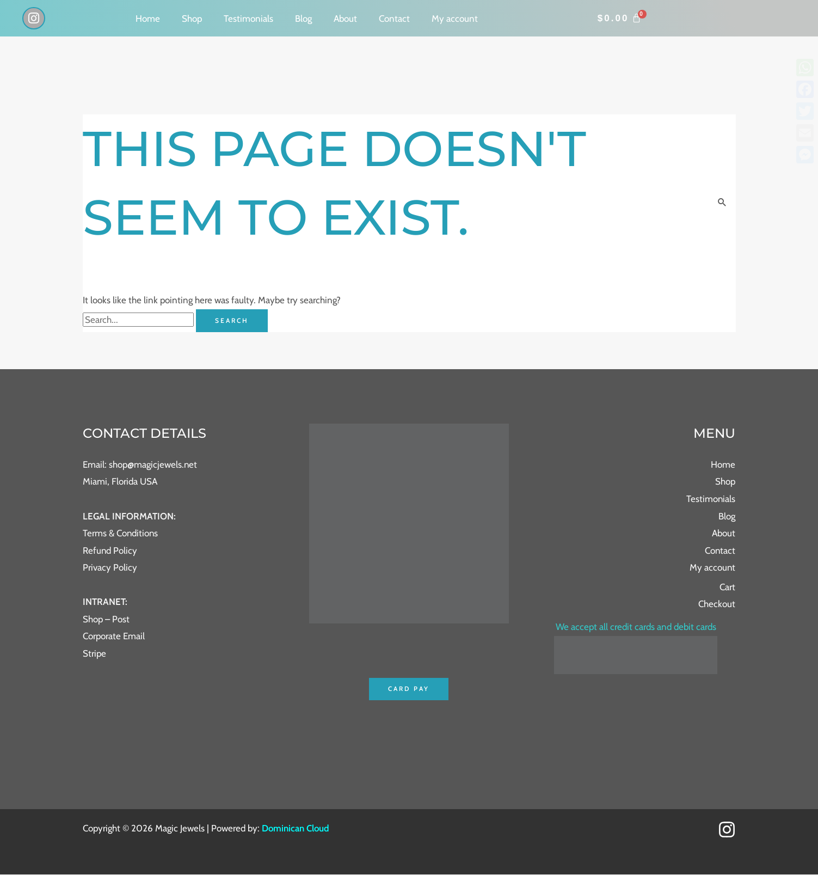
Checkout (716, 604)
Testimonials (248, 18)
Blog (303, 18)
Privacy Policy (110, 567)
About (345, 18)
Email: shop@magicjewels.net (140, 464)
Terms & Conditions (121, 533)
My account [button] (455, 18)
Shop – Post (106, 619)
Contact (394, 18)
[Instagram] (727, 830)
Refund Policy (110, 550)
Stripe (94, 653)
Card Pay (409, 689)
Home (148, 18)
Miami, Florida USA (120, 481)
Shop (192, 18)
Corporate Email (114, 636)
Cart (727, 587)
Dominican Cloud (295, 828)
